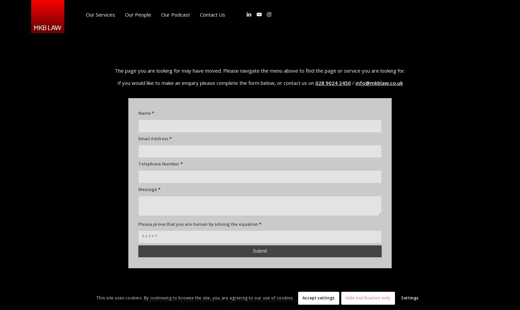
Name (146, 113)
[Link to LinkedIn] (249, 14)
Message (149, 189)
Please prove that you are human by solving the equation (199, 224)
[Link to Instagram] (269, 14)
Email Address (155, 139)
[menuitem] (100, 14)
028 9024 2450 (333, 83)
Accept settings (318, 298)
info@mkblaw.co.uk (379, 83)
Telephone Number (160, 164)
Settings (410, 298)
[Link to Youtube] (259, 14)
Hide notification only (368, 298)
